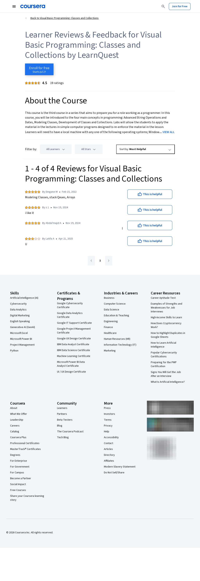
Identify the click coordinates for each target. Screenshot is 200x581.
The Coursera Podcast (70, 432)
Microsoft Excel (19, 333)
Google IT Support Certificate (74, 323)
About (13, 408)
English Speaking (20, 321)
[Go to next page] (108, 260)
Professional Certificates (24, 443)
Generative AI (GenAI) (22, 327)
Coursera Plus (18, 437)
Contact (108, 443)
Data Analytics (18, 310)
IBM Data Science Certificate (73, 350)
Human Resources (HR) (117, 339)
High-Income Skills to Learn (166, 317)
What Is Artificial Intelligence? (168, 382)
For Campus (17, 473)
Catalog (14, 432)
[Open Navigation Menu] (14, 6)
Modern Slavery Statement (119, 467)
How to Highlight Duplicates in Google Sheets (168, 335)
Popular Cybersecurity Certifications (164, 354)
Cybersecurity (18, 304)
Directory (109, 455)
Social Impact (18, 484)
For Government (19, 467)
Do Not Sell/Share (114, 473)
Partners (62, 414)
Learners (62, 408)
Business (109, 298)
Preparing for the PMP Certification (164, 364)
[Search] (163, 6)
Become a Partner (20, 478)
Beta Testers (64, 420)
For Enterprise (18, 461)
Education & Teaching (116, 315)
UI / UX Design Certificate (71, 372)
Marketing (110, 351)
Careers (15, 426)
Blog (59, 426)
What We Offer (18, 414)
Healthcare (110, 333)
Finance (108, 327)
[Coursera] (32, 6)
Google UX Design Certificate (74, 339)
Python (14, 351)
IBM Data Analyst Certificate (73, 344)
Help (106, 432)
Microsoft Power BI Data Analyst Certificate (71, 364)
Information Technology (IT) (120, 345)
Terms (108, 420)
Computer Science (115, 304)
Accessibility (111, 437)
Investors (109, 414)
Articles (108, 449)
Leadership (16, 420)
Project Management (22, 345)
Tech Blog (63, 437)
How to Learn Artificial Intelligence (163, 345)
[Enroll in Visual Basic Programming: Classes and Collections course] (39, 69)
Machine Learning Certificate (73, 356)
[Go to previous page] (91, 260)
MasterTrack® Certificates (25, 449)
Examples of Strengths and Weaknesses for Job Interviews (166, 308)
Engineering (111, 321)
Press (107, 408)
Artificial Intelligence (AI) (24, 298)
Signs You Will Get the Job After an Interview (166, 374)
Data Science (111, 310)
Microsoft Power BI (21, 339)
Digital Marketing (20, 315)
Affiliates (109, 461)
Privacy (108, 426)
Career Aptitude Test (163, 298)
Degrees (15, 455)
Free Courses (18, 490)
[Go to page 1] (100, 260)
